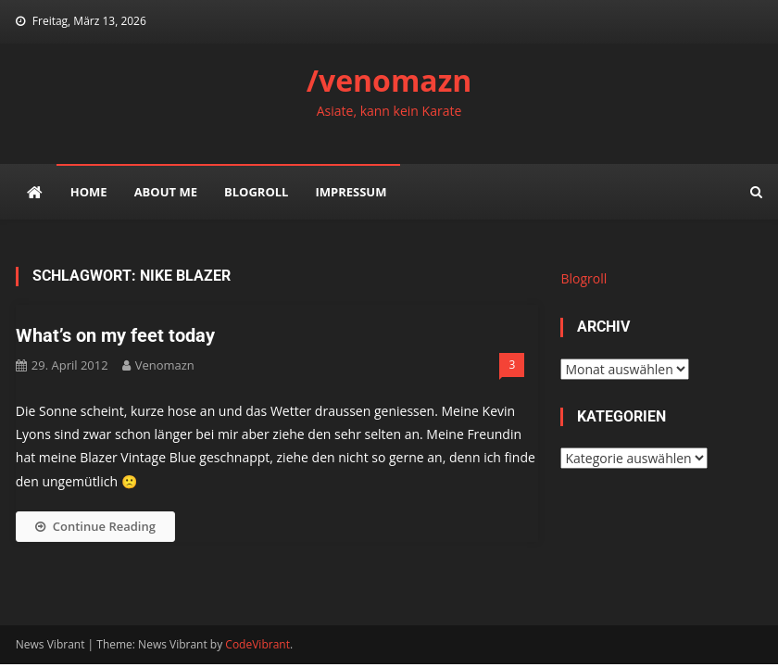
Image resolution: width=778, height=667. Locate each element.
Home (88, 191)
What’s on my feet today (115, 335)
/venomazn (389, 80)
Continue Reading (95, 526)
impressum (350, 191)
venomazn (164, 365)
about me (165, 191)
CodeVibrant (257, 644)
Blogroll (256, 191)
